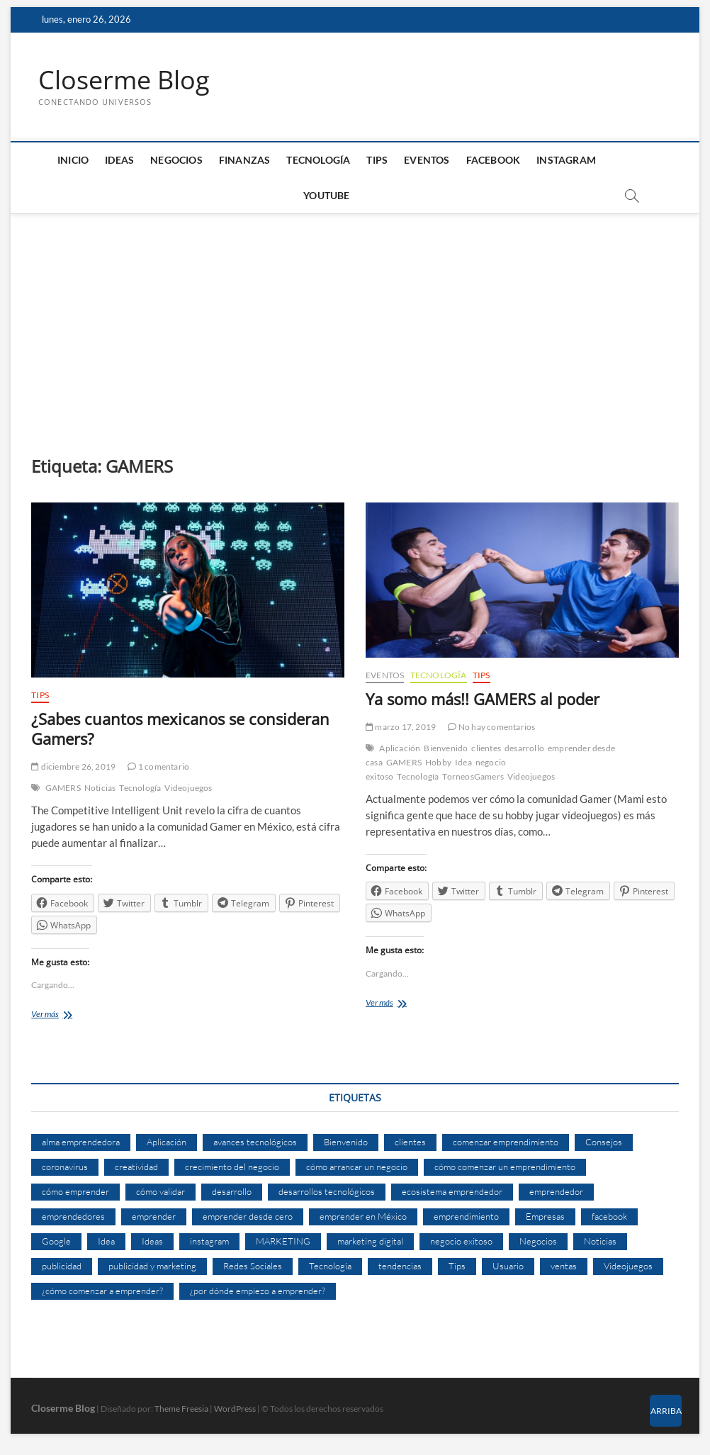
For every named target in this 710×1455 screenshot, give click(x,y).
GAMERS (63, 787)
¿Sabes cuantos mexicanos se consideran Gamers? (180, 729)
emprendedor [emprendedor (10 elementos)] (556, 1191)
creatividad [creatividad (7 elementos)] (136, 1166)
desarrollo (524, 748)
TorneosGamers (473, 776)
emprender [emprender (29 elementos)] (154, 1216)
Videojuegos (188, 787)
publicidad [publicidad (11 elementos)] (61, 1265)
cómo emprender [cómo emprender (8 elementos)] (75, 1191)
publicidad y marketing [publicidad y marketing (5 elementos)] (152, 1265)
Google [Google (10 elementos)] (56, 1241)
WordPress (235, 1408)
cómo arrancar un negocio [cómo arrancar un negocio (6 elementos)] (356, 1166)
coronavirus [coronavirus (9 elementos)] (65, 1166)
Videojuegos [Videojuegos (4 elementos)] (628, 1265)
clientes (486, 748)
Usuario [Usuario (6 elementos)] (508, 1265)
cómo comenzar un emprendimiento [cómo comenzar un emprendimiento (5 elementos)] (504, 1166)
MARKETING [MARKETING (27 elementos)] (283, 1241)
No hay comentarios (491, 726)
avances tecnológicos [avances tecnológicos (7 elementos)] (255, 1141)
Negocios (176, 160)
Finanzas (245, 160)
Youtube (326, 195)
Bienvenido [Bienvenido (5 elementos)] (346, 1141)
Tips (377, 160)
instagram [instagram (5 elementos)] (209, 1241)
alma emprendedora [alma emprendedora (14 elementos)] (81, 1141)
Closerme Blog (124, 80)
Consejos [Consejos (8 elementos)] (603, 1141)
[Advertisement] (355, 320)
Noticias (100, 787)
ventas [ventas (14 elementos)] (564, 1265)
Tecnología (318, 160)
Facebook (493, 160)
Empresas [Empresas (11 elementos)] (545, 1216)
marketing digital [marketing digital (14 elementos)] (370, 1241)
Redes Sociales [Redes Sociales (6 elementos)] (252, 1265)
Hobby (438, 762)
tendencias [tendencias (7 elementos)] (400, 1265)
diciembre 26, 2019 (73, 766)
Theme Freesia (181, 1408)
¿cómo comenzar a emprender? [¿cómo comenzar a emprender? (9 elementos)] (102, 1290)
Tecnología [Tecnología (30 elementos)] (330, 1265)
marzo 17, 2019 (401, 726)
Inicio (73, 160)
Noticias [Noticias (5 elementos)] (600, 1241)
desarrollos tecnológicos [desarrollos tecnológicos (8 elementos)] (326, 1191)
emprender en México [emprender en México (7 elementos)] (363, 1216)
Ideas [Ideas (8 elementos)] (152, 1241)
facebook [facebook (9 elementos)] (609, 1216)
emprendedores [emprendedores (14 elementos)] (73, 1216)
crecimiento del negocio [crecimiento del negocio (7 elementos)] (232, 1166)
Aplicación (399, 748)
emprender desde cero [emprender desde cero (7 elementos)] (248, 1216)
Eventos (426, 160)
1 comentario (158, 766)
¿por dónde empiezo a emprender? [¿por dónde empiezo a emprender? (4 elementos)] (257, 1290)
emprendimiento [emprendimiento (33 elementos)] (466, 1216)
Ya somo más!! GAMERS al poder (482, 698)
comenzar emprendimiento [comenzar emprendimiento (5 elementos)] (505, 1141)
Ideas (119, 160)
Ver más (63, 1015)
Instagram (566, 160)
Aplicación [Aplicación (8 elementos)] (166, 1141)
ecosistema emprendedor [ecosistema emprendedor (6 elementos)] (452, 1191)
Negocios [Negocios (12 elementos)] (538, 1241)
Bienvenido (446, 748)
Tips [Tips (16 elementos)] (457, 1265)
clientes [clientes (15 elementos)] (410, 1141)
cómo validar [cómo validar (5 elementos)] (160, 1191)
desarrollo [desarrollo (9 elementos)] (232, 1191)
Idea (463, 762)
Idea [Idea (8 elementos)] (106, 1241)
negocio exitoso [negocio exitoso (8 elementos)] (461, 1241)
